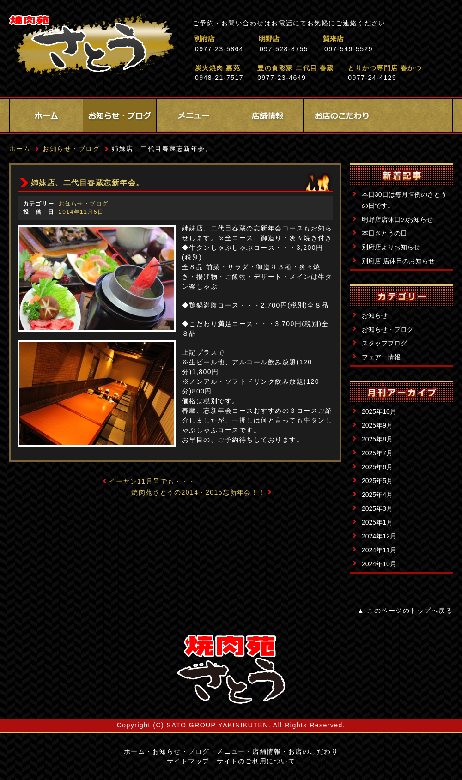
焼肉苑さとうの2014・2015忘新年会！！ (198, 492)
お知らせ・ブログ (119, 115)
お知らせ (375, 315)
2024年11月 (379, 550)
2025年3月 (377, 508)
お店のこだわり (340, 115)
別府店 (245, 38)
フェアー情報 (381, 357)
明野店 (309, 38)
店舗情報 (266, 115)
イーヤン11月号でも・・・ (152, 481)
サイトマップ (188, 761)
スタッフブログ (384, 343)
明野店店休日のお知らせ (397, 219)
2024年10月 (379, 564)
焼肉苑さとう (91, 46)
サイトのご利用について (256, 761)
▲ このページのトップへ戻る (405, 610)
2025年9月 (377, 425)
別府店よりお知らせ (391, 247)
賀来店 (374, 38)
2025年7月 (377, 453)
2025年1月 (377, 522)
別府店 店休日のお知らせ (398, 261)
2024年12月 (379, 536)
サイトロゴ (231, 669)
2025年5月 (377, 480)
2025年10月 (379, 411)
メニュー (193, 115)
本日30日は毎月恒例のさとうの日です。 (404, 200)
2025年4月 (377, 494)
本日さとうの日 (384, 233)
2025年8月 (377, 439)
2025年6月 (377, 467)
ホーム (46, 115)
